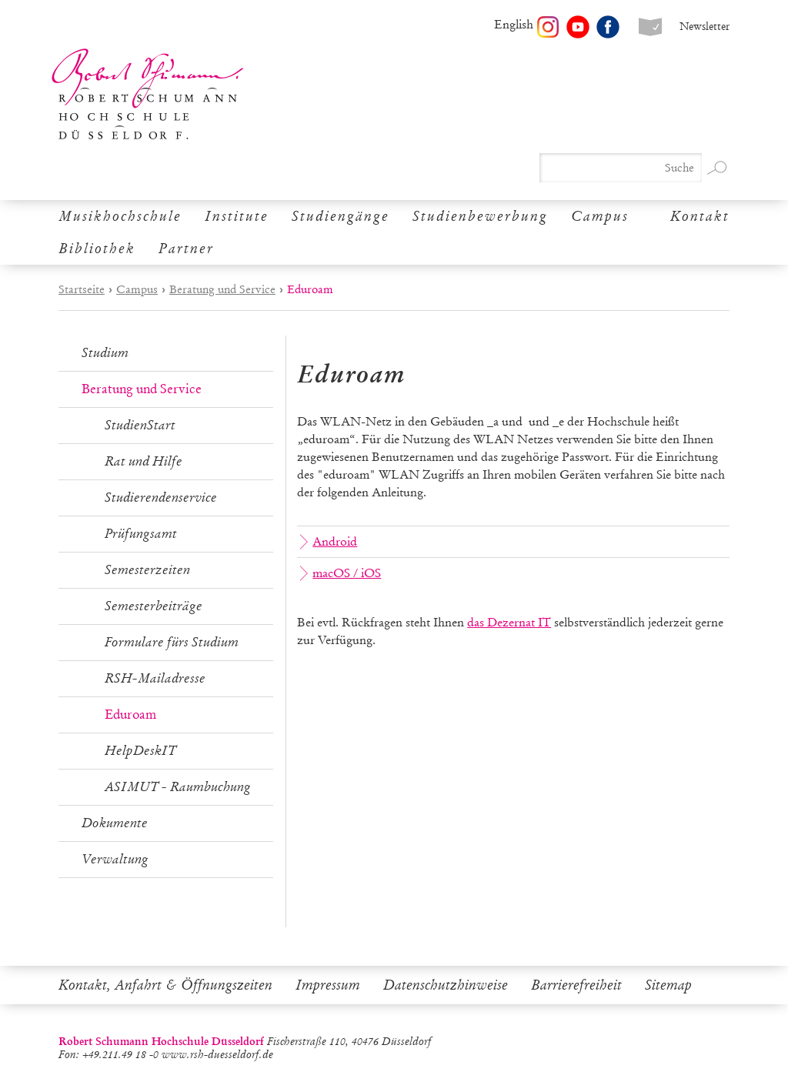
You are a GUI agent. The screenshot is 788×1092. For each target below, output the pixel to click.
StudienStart (140, 425)
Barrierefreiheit (576, 985)
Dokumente (115, 823)
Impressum (328, 985)
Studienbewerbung (480, 216)
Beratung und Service (222, 289)
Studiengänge (340, 216)
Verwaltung (115, 859)
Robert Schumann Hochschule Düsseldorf (148, 94)
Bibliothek (96, 248)
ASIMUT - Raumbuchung (178, 787)
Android (328, 541)
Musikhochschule (120, 216)
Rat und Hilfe (143, 461)
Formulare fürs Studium (172, 642)
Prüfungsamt (141, 534)
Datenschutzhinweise (445, 985)
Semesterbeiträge (153, 606)
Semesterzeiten (147, 570)
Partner (186, 248)
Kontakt (700, 216)
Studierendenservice (161, 497)
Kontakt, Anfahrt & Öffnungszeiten (165, 985)
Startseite (81, 289)
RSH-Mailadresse (155, 678)
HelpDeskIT (140, 751)
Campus (600, 216)
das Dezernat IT (509, 622)
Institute (237, 216)
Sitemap (668, 985)
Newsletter (704, 26)
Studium (105, 353)
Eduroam (130, 714)
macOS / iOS (340, 573)
